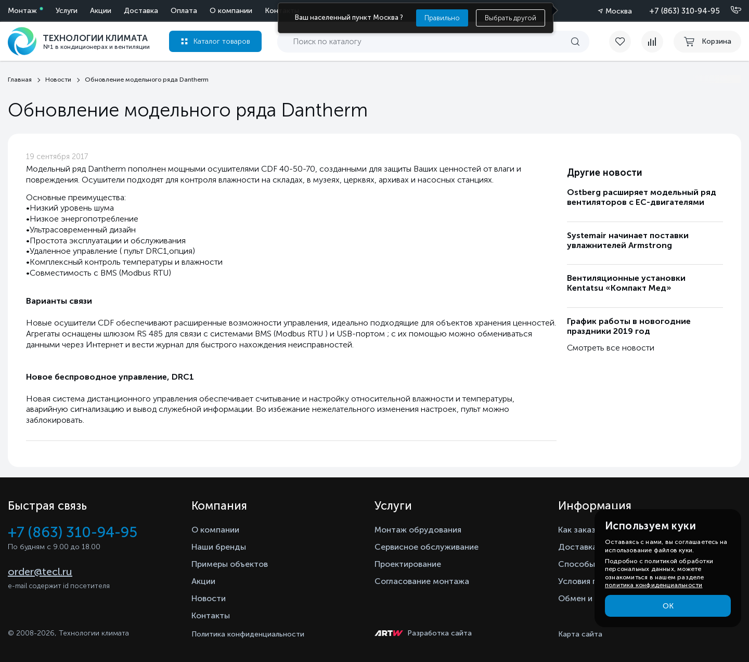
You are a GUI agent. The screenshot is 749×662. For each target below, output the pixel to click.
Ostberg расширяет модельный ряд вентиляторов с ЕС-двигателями (641, 197)
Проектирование (407, 564)
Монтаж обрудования (417, 530)
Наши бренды (218, 547)
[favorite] (625, 42)
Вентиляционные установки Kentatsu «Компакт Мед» (626, 283)
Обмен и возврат (592, 598)
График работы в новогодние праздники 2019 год (629, 326)
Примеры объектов (229, 564)
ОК (668, 606)
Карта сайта (580, 634)
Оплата (184, 10)
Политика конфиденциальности (247, 634)
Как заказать (583, 530)
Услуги (67, 10)
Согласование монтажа (421, 581)
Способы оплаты (592, 564)
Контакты (210, 615)
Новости (208, 598)
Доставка (141, 10)
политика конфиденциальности (653, 585)
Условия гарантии (593, 581)
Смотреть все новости (610, 348)
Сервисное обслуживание (426, 547)
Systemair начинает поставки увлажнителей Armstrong (628, 240)
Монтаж (22, 10)
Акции (100, 10)
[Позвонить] (729, 10)
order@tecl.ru (40, 571)
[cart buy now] (707, 42)
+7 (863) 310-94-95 (684, 11)
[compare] (652, 42)
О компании (231, 10)
